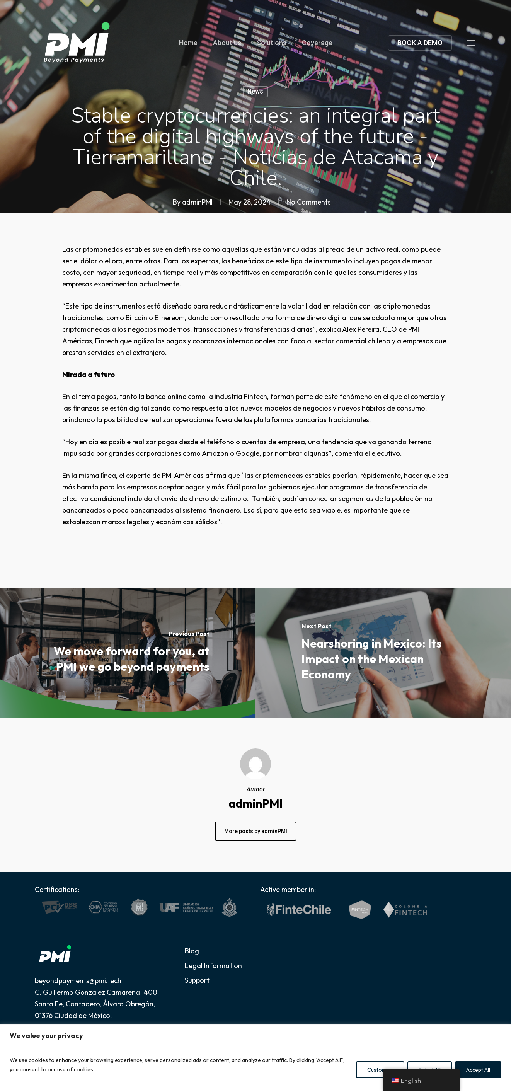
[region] (255, 1057)
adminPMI (197, 202)
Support (197, 980)
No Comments (308, 202)
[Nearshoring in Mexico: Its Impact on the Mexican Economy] (383, 653)
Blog (192, 950)
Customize (380, 1069)
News (255, 91)
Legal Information (213, 965)
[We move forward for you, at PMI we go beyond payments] (128, 653)
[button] (471, 42)
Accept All (478, 1069)
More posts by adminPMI (255, 831)
